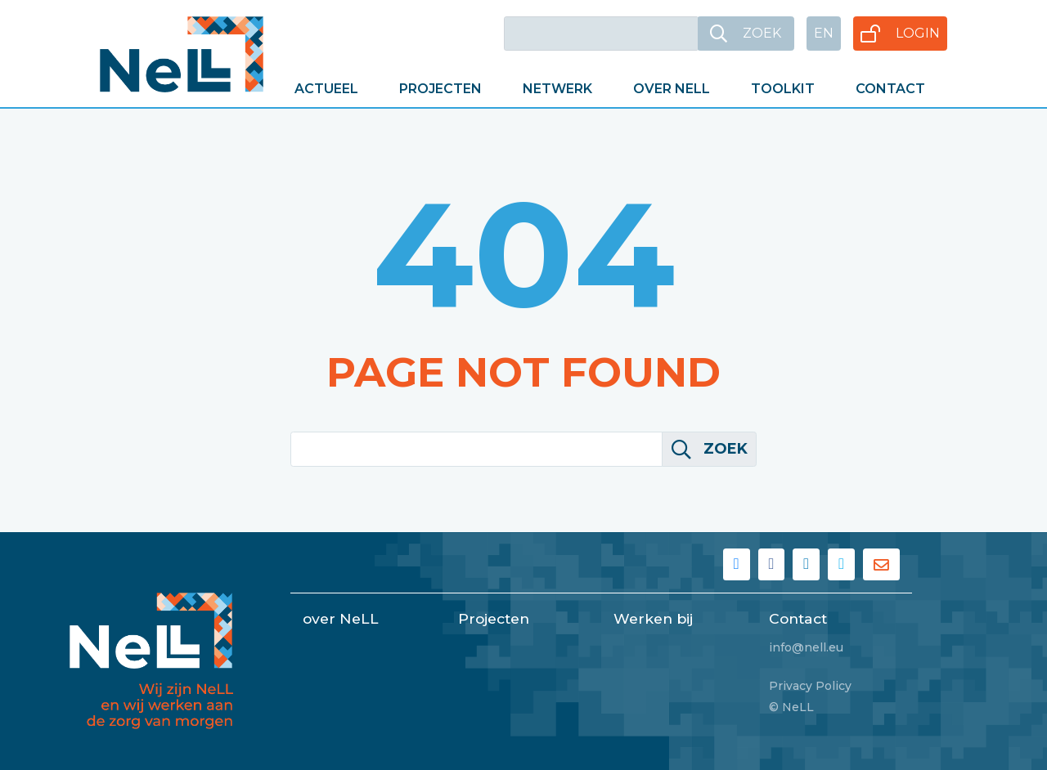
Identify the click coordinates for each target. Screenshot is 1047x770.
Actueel (326, 88)
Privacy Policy (810, 685)
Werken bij (653, 618)
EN (824, 33)
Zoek (710, 449)
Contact (890, 88)
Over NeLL (671, 88)
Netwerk (557, 88)
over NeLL (341, 618)
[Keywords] (601, 33)
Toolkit (783, 88)
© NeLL (791, 707)
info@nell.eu (806, 647)
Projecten (440, 88)
